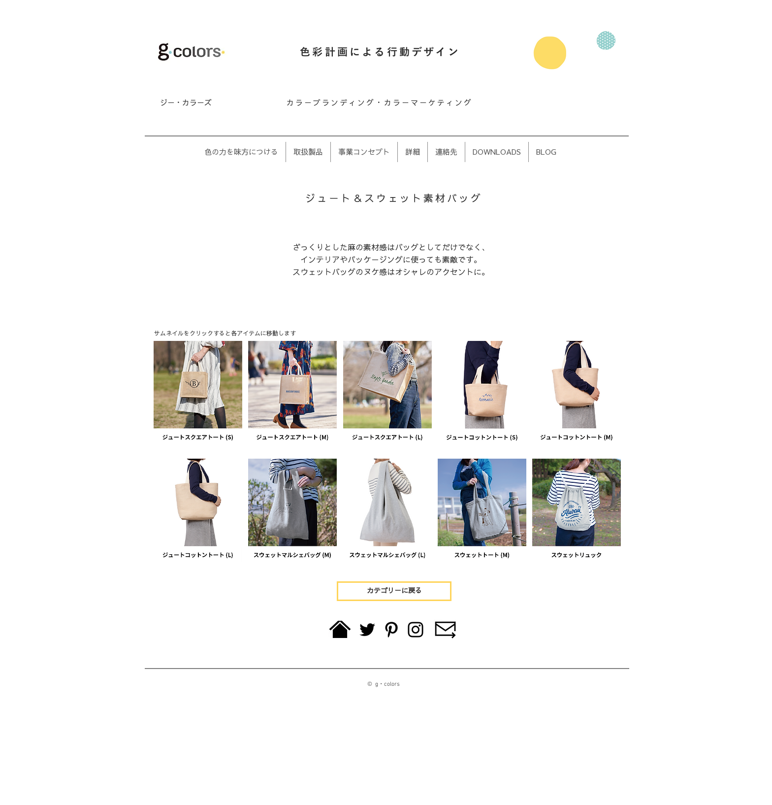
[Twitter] (367, 629)
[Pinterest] (391, 629)
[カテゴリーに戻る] (394, 591)
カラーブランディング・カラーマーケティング (380, 102)
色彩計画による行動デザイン (380, 52)
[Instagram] (415, 629)
